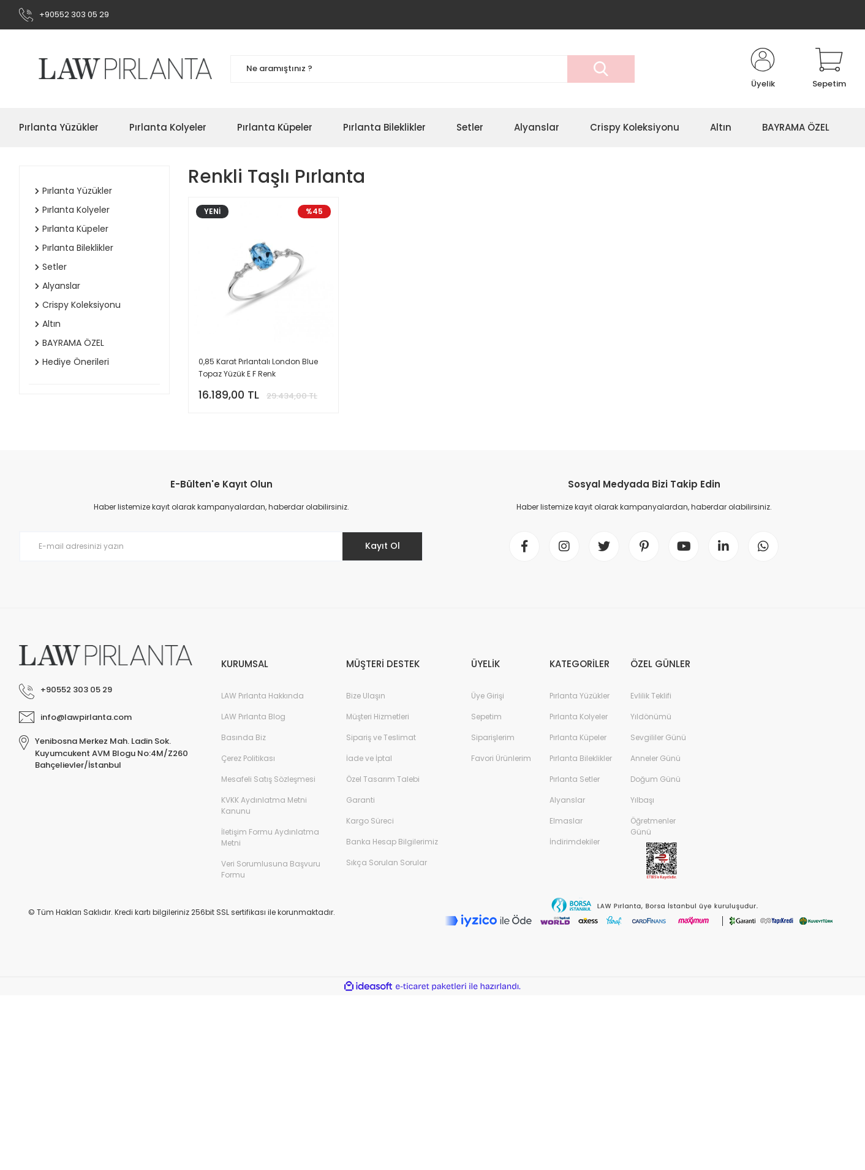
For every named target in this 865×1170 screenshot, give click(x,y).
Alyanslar (567, 800)
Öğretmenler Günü (653, 826)
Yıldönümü (650, 716)
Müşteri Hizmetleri (377, 716)
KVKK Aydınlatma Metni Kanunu (264, 805)
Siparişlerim (493, 737)
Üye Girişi (487, 695)
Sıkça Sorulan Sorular (386, 862)
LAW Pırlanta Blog (253, 716)
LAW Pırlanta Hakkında (262, 695)
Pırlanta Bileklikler (581, 758)
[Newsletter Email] (221, 546)
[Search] (432, 69)
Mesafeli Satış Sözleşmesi (268, 779)
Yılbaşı (642, 800)
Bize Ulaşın (365, 695)
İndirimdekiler (575, 841)
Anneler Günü (655, 758)
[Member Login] (763, 69)
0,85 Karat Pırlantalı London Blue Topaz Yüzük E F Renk (258, 367)
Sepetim (486, 716)
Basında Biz (243, 737)
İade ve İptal (369, 758)
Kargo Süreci (370, 821)
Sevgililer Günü (658, 737)
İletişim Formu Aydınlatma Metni (270, 837)
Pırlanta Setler (575, 779)
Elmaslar (566, 821)
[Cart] (829, 69)
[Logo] (115, 68)
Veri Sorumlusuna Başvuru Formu (270, 869)
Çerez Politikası (248, 758)
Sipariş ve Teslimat (381, 737)
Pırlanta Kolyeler (579, 716)
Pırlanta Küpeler (578, 737)
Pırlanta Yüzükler (580, 695)
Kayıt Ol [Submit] (382, 546)
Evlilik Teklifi (650, 695)
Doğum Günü (655, 779)
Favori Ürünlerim (501, 758)
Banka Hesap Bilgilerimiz (392, 841)
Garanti (360, 800)
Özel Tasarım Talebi (383, 779)
